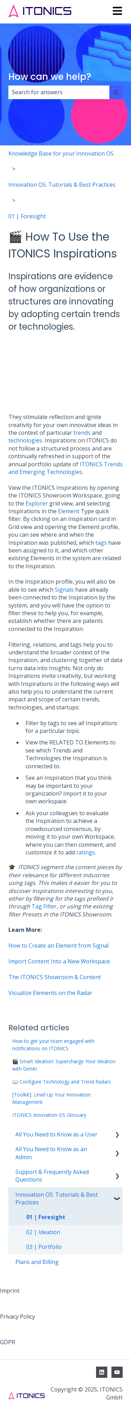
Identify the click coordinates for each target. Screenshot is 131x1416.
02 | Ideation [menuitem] (43, 1232)
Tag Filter (44, 906)
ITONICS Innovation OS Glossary (49, 1115)
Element (68, 511)
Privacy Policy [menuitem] (17, 1316)
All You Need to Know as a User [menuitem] (56, 1134)
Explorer (37, 503)
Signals (64, 589)
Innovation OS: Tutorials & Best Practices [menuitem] (56, 1198)
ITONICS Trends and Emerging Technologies (65, 468)
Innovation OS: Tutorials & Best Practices (62, 184)
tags (101, 543)
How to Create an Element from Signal (58, 945)
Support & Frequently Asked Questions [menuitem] (52, 1175)
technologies (25, 440)
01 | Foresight (27, 216)
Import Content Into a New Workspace (59, 961)
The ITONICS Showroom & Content (54, 977)
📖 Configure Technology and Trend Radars (61, 1081)
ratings (85, 852)
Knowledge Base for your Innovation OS (61, 153)
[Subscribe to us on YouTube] (117, 1372)
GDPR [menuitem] (7, 1342)
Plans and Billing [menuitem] (37, 1262)
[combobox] (58, 92)
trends (81, 433)
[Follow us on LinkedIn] (101, 1372)
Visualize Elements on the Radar (50, 993)
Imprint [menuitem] (10, 1290)
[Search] (116, 92)
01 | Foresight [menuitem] (45, 1217)
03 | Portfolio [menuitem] (44, 1247)
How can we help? (49, 76)
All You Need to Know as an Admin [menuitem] (51, 1153)
